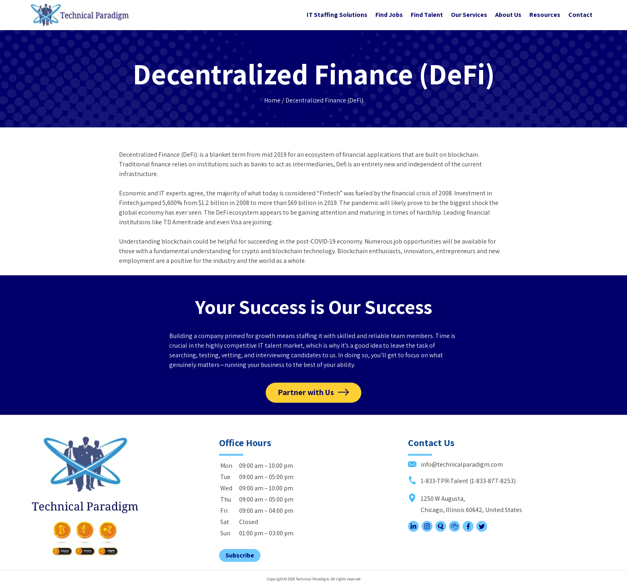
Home (272, 100)
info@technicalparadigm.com (455, 464)
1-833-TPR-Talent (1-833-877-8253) (462, 481)
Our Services (469, 14)
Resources (544, 14)
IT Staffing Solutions (337, 14)
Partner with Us (306, 392)
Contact (580, 14)
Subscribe (239, 555)
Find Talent (427, 14)
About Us (508, 14)
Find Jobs (389, 14)
